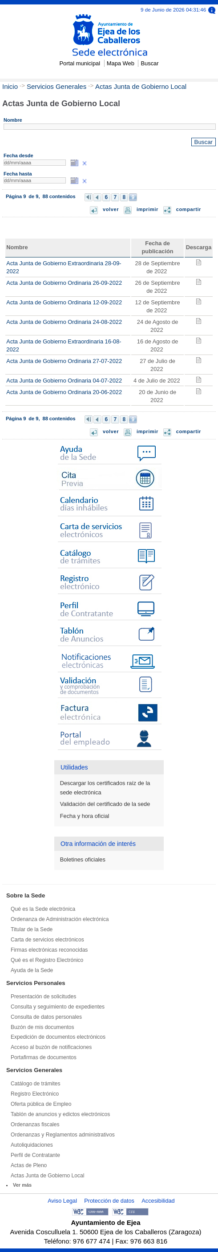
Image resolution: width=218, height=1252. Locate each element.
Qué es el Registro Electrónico (47, 960)
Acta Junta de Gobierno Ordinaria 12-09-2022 (64, 302)
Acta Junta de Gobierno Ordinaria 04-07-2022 (64, 380)
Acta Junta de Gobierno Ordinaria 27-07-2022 (64, 361)
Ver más (22, 1185)
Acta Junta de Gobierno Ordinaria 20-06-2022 (64, 392)
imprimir (147, 209)
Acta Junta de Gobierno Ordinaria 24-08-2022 (64, 322)
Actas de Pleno (29, 1165)
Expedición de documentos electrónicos (58, 1037)
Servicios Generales (56, 86)
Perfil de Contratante (35, 1155)
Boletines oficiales (82, 859)
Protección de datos (109, 1200)
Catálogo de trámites (36, 1084)
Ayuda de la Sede (32, 970)
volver (111, 209)
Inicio (10, 86)
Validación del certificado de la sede (105, 804)
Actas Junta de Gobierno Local (140, 86)
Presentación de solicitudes (43, 996)
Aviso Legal (62, 1200)
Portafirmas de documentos (44, 1057)
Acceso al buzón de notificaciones (51, 1047)
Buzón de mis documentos (42, 1027)
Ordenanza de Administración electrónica (60, 919)
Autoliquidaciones (32, 1145)
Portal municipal (79, 63)
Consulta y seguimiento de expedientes (58, 1007)
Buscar (149, 63)
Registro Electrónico (35, 1094)
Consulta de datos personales (46, 1017)
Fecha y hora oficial (84, 816)
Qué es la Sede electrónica (43, 909)
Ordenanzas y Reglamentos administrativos (63, 1135)
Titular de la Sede (31, 929)
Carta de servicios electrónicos (47, 940)
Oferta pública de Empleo (41, 1104)
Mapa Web (120, 63)
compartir (188, 209)
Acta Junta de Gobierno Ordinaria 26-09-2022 (64, 282)
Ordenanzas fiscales (35, 1124)
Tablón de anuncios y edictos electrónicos (60, 1114)
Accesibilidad (157, 1200)
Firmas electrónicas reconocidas (49, 950)
